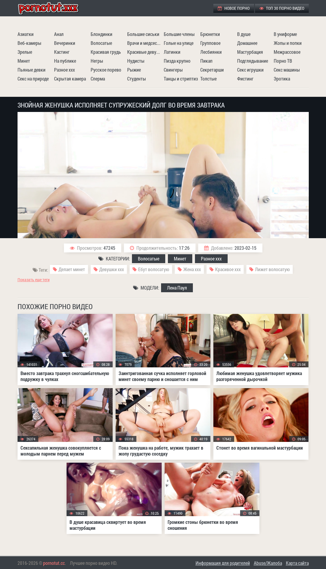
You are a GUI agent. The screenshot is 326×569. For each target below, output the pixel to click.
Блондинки (101, 34)
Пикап (206, 61)
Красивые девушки (144, 52)
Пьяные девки (31, 70)
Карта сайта (297, 563)
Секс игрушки (250, 70)
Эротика (282, 78)
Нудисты (135, 61)
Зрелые (25, 52)
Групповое (210, 43)
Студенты (136, 78)
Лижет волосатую (272, 269)
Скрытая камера (70, 78)
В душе (244, 34)
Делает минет (72, 269)
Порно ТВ (283, 61)
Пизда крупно (177, 61)
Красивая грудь (106, 52)
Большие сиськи (143, 34)
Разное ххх (64, 70)
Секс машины (287, 70)
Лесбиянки (211, 52)
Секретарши (212, 70)
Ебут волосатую (153, 269)
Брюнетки (210, 34)
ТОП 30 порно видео (281, 8)
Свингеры (173, 70)
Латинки (172, 52)
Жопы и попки (288, 43)
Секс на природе (33, 78)
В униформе (285, 34)
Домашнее (247, 43)
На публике (65, 61)
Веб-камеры (29, 43)
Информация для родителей (223, 563)
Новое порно (234, 8)
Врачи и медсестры (144, 43)
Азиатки (26, 34)
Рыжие (134, 70)
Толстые (208, 78)
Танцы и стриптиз (181, 78)
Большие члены (179, 34)
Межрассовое (287, 52)
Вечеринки (64, 43)
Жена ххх (192, 269)
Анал (59, 34)
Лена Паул (177, 287)
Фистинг (245, 78)
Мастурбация (250, 52)
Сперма (98, 78)
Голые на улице (178, 43)
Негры (97, 61)
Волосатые (101, 43)
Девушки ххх (111, 269)
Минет (24, 61)
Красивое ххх (228, 269)
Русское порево (106, 70)
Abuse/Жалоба (268, 563)
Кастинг (62, 52)
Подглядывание (252, 61)
